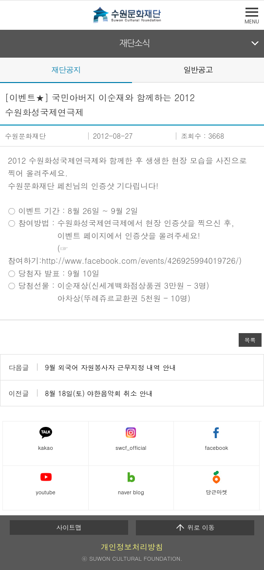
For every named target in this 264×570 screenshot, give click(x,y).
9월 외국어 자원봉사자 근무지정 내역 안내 (110, 367)
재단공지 (65, 69)
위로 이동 (195, 527)
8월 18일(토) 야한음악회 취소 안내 (99, 393)
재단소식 (134, 43)
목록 (250, 340)
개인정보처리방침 (132, 546)
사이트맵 (68, 527)
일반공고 (197, 69)
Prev (6, 69)
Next (258, 69)
